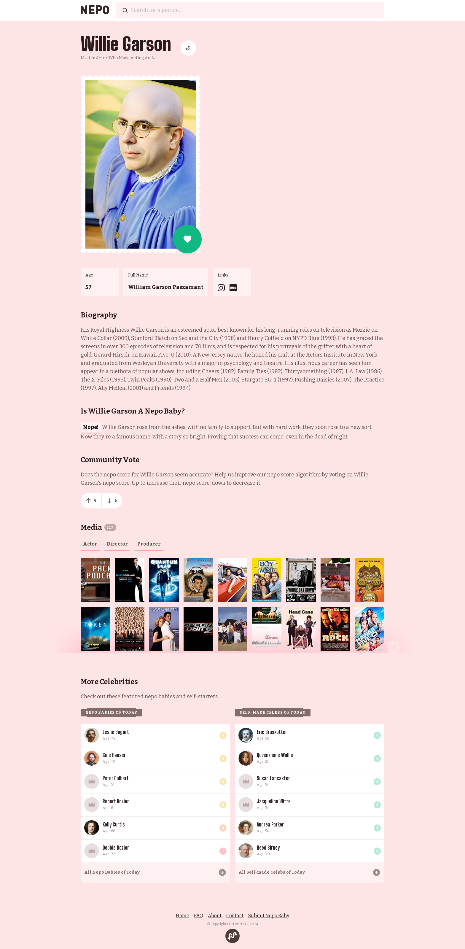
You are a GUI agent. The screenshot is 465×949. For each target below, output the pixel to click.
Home (182, 915)
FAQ (198, 915)
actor (90, 544)
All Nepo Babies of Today (112, 872)
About (215, 915)
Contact (234, 915)
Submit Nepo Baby (268, 915)
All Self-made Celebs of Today (271, 872)
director (117, 544)
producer (149, 544)
